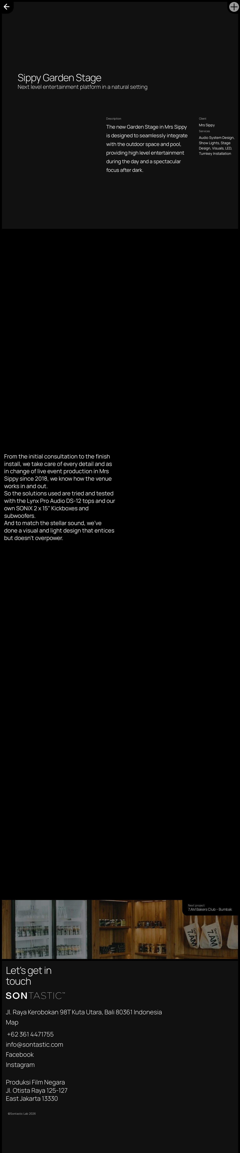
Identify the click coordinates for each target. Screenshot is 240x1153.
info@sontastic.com (202, 973)
